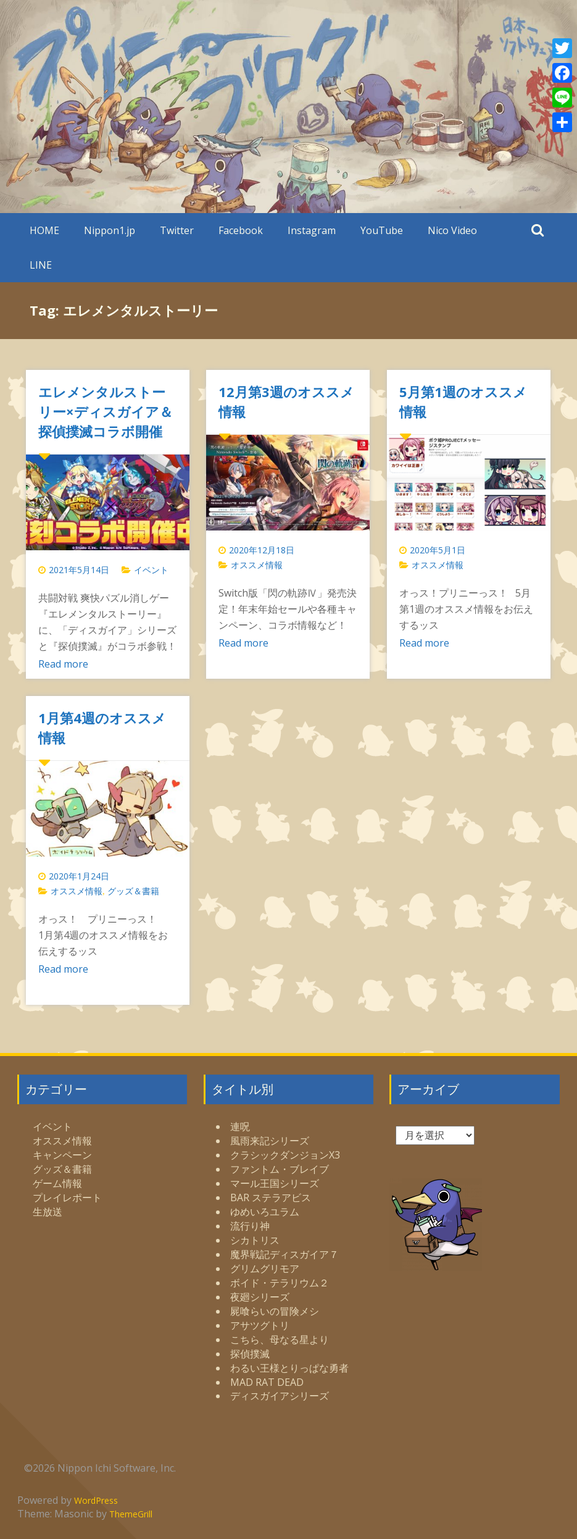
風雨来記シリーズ (269, 1140)
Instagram (312, 230)
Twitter (177, 230)
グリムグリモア (264, 1268)
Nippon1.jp (109, 230)
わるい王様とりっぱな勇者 (289, 1368)
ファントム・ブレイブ (279, 1169)
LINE (41, 265)
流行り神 (250, 1226)
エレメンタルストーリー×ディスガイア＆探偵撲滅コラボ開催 (105, 411)
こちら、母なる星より (279, 1339)
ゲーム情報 (57, 1183)
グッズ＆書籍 (133, 891)
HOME (44, 230)
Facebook (240, 230)
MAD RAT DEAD (267, 1382)
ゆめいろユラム (264, 1211)
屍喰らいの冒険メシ (274, 1311)
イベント (151, 570)
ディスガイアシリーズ (279, 1396)
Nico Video (452, 230)
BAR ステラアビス (270, 1197)
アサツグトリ (259, 1325)
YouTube (381, 230)
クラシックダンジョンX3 (285, 1155)
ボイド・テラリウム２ (279, 1282)
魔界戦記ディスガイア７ (284, 1254)
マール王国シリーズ (274, 1183)
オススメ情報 (257, 565)
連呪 (240, 1126)
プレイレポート (67, 1197)
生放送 (47, 1211)
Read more (63, 664)
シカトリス (255, 1240)
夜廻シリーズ (259, 1297)
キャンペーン (62, 1155)
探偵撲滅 (250, 1354)
